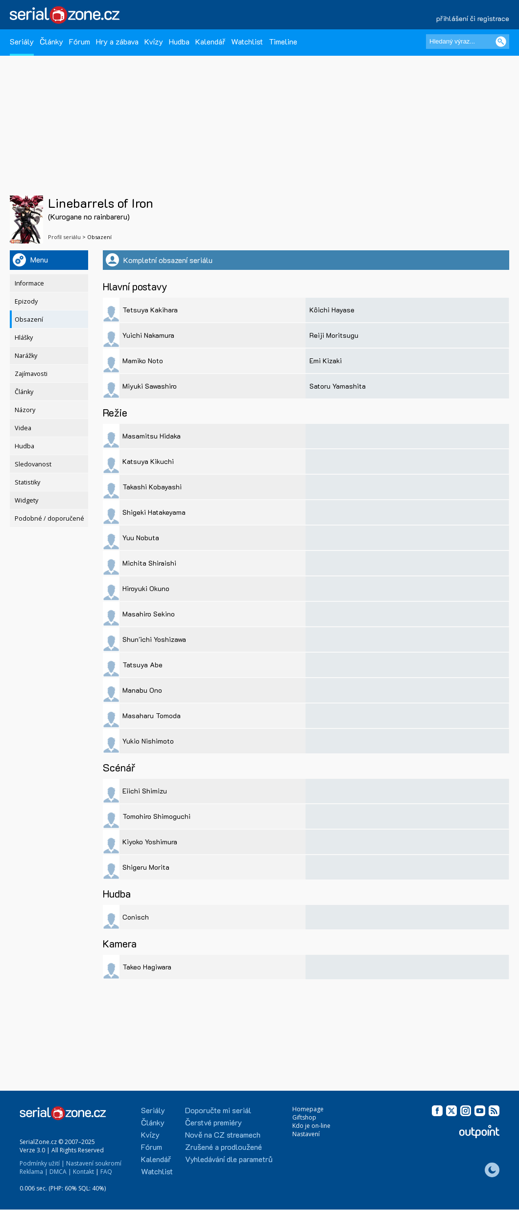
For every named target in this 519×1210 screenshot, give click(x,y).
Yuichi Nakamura (148, 335)
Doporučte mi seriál (218, 1110)
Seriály (22, 41)
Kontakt (83, 1171)
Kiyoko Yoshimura (149, 841)
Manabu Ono (142, 690)
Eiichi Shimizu (144, 790)
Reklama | (34, 1171)
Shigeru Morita (145, 867)
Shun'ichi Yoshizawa (154, 639)
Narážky (26, 356)
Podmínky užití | (42, 1163)
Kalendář (210, 41)
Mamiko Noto (142, 360)
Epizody (26, 301)
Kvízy (153, 41)
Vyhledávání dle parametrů (229, 1159)
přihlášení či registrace (472, 18)
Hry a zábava (117, 41)
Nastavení (306, 1134)
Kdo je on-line (311, 1126)
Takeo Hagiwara (146, 966)
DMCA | (60, 1171)
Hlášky (24, 337)
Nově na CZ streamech (222, 1134)
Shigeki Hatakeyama (154, 512)
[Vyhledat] (500, 41)
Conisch (135, 917)
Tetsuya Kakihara (150, 309)
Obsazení (29, 319)
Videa (23, 428)
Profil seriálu (64, 237)
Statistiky (27, 482)
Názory (25, 410)
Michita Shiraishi (149, 563)
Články (51, 41)
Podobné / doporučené (49, 518)
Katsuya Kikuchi (148, 461)
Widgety (26, 500)
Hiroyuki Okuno (145, 588)
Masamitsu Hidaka (151, 435)
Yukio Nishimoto (148, 741)
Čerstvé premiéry (213, 1122)
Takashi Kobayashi (152, 486)
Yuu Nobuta (140, 537)
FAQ (106, 1171)
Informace (29, 283)
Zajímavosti (31, 374)
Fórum (79, 41)
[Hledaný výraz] (467, 41)
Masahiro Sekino (148, 613)
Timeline (283, 41)
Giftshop (304, 1117)
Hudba (179, 41)
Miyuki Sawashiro (149, 386)
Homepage (308, 1109)
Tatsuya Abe (142, 664)
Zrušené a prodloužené (223, 1147)
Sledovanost (33, 464)
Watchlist (247, 41)
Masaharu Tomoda (151, 715)
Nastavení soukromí (93, 1163)
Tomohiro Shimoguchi (156, 816)
